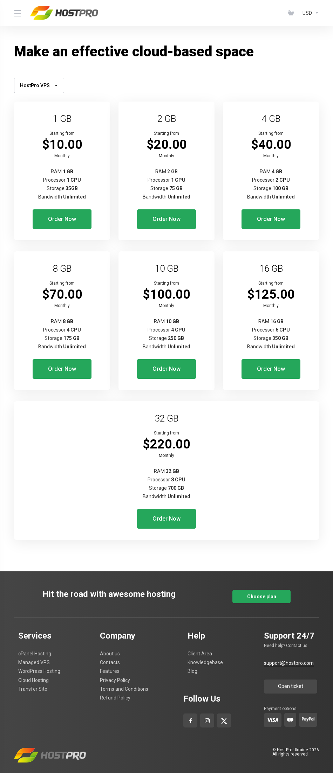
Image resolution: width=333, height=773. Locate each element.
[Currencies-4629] (309, 13)
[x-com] (224, 711)
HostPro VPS (39, 85)
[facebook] (190, 711)
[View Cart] (292, 13)
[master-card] (290, 712)
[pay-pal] (308, 712)
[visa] (273, 712)
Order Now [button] (62, 219)
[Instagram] (207, 711)
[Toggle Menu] (18, 13)
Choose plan (261, 588)
